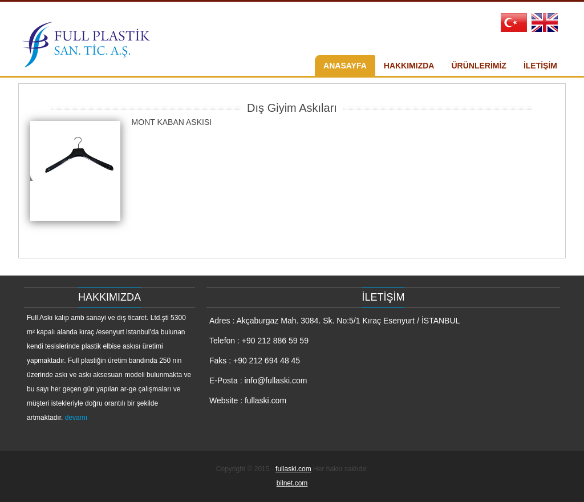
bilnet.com (292, 483)
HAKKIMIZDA (409, 65)
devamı (76, 418)
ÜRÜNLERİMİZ (478, 65)
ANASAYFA (345, 65)
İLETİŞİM (540, 65)
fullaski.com (293, 469)
